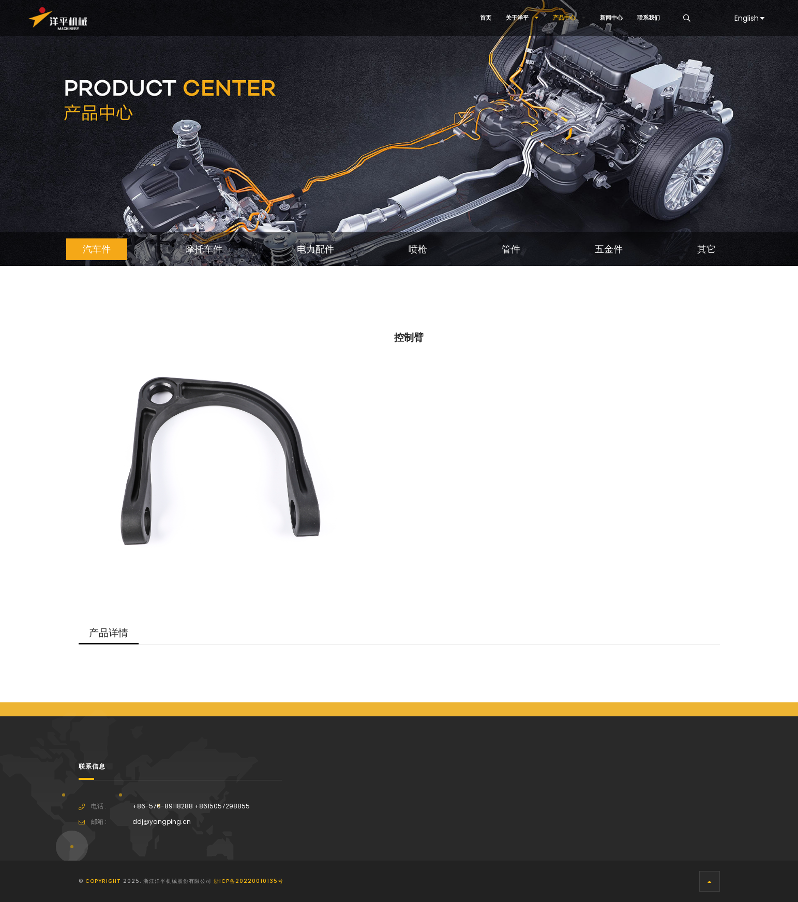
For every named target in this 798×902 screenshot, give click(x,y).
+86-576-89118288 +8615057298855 (191, 806)
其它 (706, 249)
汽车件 (97, 249)
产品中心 (569, 17)
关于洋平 (522, 17)
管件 (511, 249)
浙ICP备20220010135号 (248, 881)
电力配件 (315, 249)
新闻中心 (611, 17)
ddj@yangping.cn (161, 821)
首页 (485, 17)
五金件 (609, 249)
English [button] (750, 18)
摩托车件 (203, 249)
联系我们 (648, 17)
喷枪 (418, 249)
